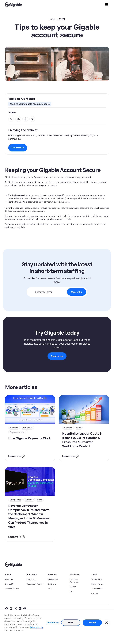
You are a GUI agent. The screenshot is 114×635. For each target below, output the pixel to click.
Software (52, 584)
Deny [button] (70, 622)
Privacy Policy (97, 584)
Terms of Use (97, 579)
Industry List (32, 579)
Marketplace (53, 579)
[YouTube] (24, 608)
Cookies (94, 593)
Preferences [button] (53, 622)
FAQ (49, 588)
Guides (73, 586)
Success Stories (12, 588)
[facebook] (6, 608)
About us (9, 579)
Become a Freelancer (74, 580)
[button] (106, 4)
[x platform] (15, 608)
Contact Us (9, 584)
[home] (13, 4)
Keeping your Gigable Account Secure (30, 103)
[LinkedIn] (20, 608)
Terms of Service (98, 588)
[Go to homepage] (57, 564)
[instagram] (11, 608)
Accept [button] (92, 622)
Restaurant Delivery (35, 584)
